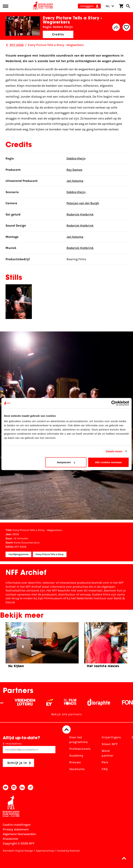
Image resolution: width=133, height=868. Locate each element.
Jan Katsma (74, 181)
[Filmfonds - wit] (73, 702)
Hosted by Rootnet (68, 850)
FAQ (105, 769)
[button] (125, 858)
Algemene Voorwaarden (19, 834)
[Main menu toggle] (5, 6)
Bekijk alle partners (66, 714)
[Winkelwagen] (121, 6)
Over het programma (78, 739)
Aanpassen (66, 462)
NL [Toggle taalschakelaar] (110, 6)
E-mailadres (29, 747)
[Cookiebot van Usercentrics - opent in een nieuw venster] (114, 403)
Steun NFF (110, 744)
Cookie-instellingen (17, 825)
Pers (105, 762)
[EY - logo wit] (52, 702)
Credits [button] (58, 34)
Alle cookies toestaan (108, 462)
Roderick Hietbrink (80, 214)
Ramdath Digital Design (18, 850)
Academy (76, 755)
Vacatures (77, 769)
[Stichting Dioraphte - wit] (102, 702)
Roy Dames (74, 170)
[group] (42, 646)
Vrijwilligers (111, 737)
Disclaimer (10, 839)
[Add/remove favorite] (126, 27)
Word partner (107, 753)
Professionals (80, 749)
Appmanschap (45, 850)
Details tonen (114, 451)
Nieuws (75, 762)
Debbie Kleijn (76, 158)
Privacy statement (16, 829)
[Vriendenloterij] (28, 702)
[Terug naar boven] (66, 729)
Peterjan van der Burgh (82, 203)
